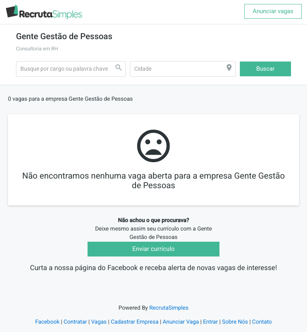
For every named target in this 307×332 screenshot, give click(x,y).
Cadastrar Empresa (134, 327)
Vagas (99, 327)
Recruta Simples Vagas (153, 279)
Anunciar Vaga (181, 327)
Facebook (47, 327)
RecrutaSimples (168, 313)
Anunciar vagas (273, 11)
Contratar (75, 327)
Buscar (265, 68)
